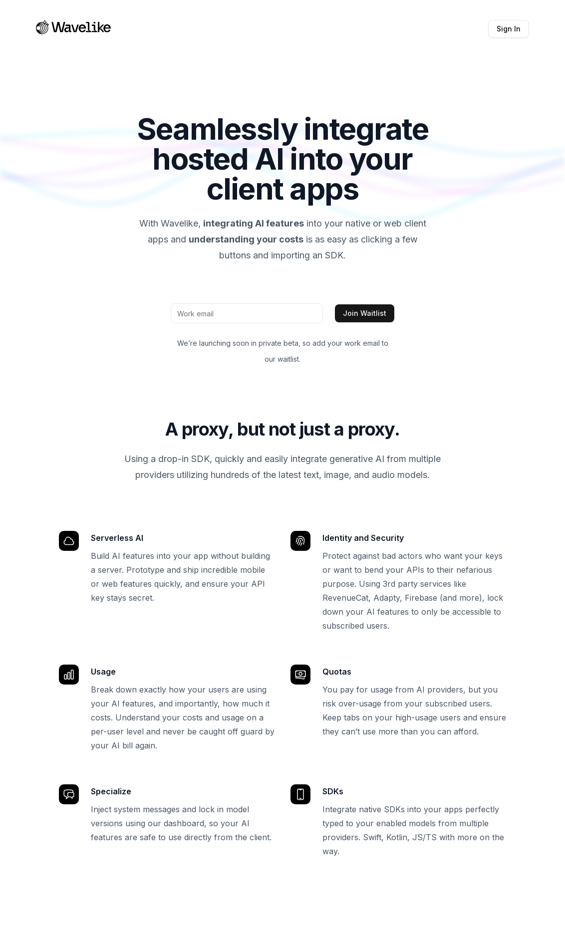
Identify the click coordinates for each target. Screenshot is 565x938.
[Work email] (247, 313)
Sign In (509, 28)
